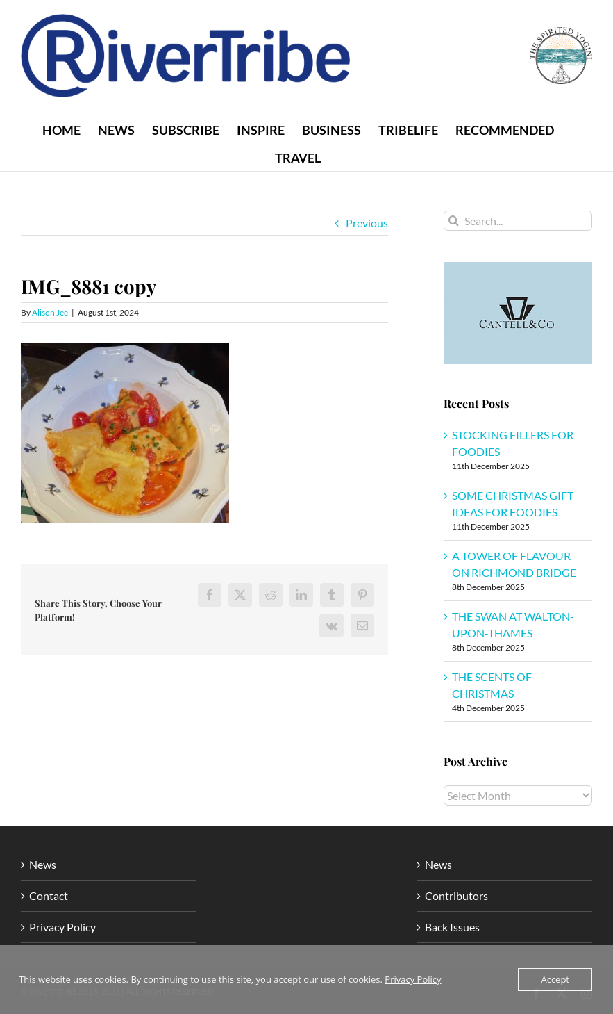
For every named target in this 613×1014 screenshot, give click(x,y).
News (42, 864)
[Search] (454, 221)
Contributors (456, 895)
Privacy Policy (62, 926)
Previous (367, 222)
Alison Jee (50, 312)
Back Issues (452, 926)
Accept (555, 979)
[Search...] (518, 221)
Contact (48, 895)
